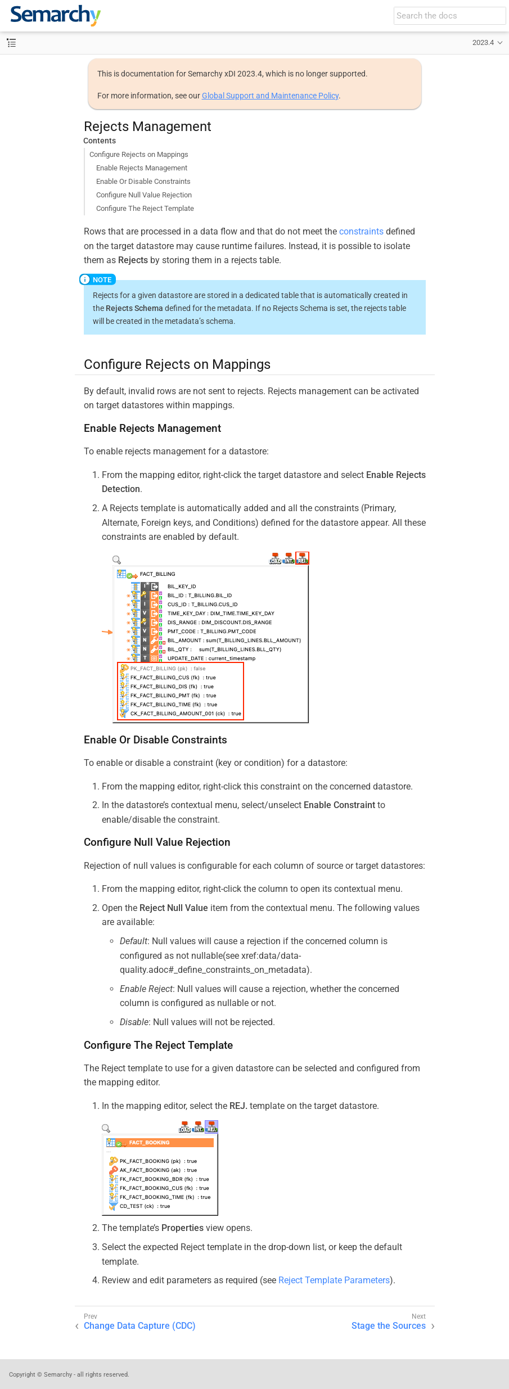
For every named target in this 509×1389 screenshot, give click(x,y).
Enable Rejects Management (141, 168)
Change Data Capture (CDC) (140, 1325)
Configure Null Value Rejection (144, 195)
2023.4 (483, 42)
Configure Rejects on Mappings (138, 154)
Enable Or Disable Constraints (143, 181)
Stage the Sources (389, 1325)
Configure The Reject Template (145, 208)
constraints (361, 231)
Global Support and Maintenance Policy (270, 95)
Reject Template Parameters (334, 1280)
